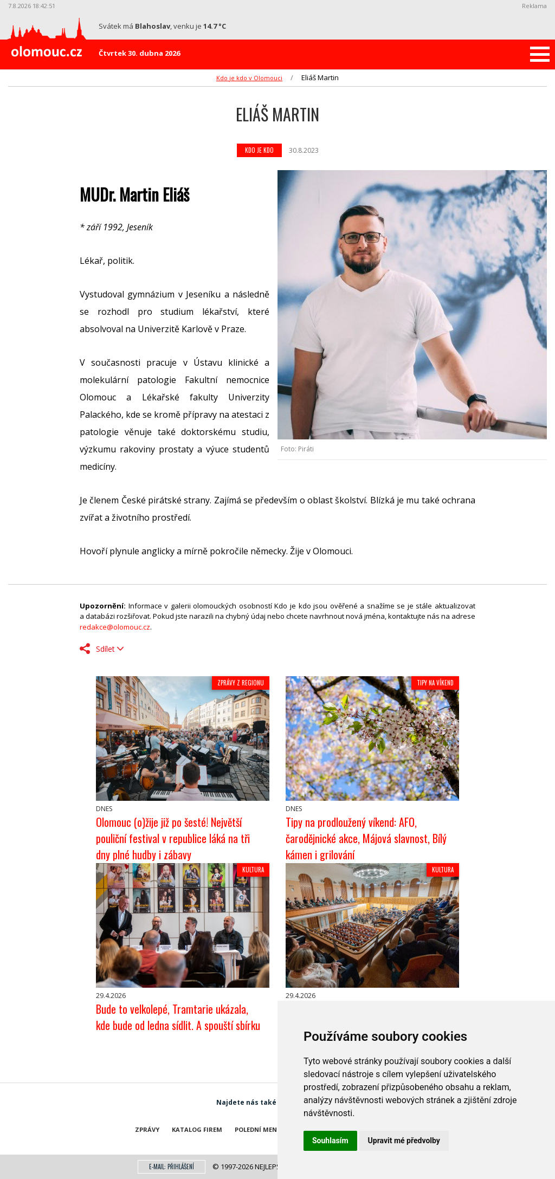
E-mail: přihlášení (171, 1166)
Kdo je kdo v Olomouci (249, 78)
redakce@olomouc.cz (115, 627)
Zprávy (147, 1129)
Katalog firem (197, 1129)
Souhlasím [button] (330, 1140)
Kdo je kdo (259, 150)
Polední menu (258, 1129)
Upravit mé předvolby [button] (404, 1140)
